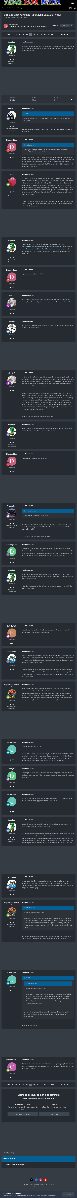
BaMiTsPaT (11, 626)
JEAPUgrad (11, 742)
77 (16, 34)
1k (11, 643)
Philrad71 (12, 108)
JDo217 (11, 295)
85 (45, 34)
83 (37, 34)
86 (48, 34)
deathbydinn (12, 545)
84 (41, 34)
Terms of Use (7, 1195)
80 (27, 34)
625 (12, 1077)
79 (23, 34)
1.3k (12, 523)
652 (12, 192)
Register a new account (22, 1114)
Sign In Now (54, 1114)
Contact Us (44, 1184)
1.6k (12, 562)
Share (55, 25)
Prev (8, 34)
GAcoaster (14, 24)
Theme (25, 1184)
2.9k (12, 59)
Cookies (51, 1184)
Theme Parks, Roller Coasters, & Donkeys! (35, 27)
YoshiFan (11, 42)
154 (12, 157)
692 (12, 704)
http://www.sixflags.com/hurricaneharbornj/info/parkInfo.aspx (41, 246)
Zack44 (12, 174)
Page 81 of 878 (65, 34)
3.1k (12, 338)
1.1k (12, 669)
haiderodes (11, 651)
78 (19, 34)
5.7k (12, 126)
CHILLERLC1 (11, 1060)
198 (12, 313)
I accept (67, 1194)
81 (30, 34)
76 (12, 34)
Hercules (11, 321)
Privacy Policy (34, 1184)
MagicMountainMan (11, 686)
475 (12, 760)
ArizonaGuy (11, 506)
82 (34, 34)
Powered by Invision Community (38, 1187)
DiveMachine (11, 140)
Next (52, 34)
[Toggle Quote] (24, 113)
